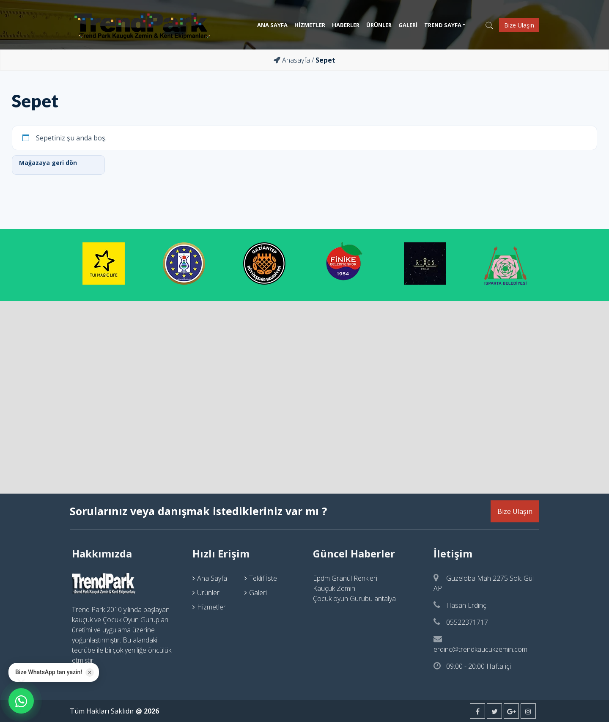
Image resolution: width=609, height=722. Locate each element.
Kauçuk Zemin (334, 588)
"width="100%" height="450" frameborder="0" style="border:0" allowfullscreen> (304, 396)
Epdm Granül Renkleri (345, 578)
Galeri (407, 25)
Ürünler (379, 25)
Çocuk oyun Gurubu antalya (354, 598)
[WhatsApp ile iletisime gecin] (21, 701)
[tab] (123, 553)
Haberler (345, 25)
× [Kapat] (90, 672)
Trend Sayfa (442, 25)
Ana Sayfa (272, 25)
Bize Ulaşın (519, 25)
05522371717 (460, 622)
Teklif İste (263, 578)
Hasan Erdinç (459, 605)
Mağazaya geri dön (48, 163)
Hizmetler (309, 25)
